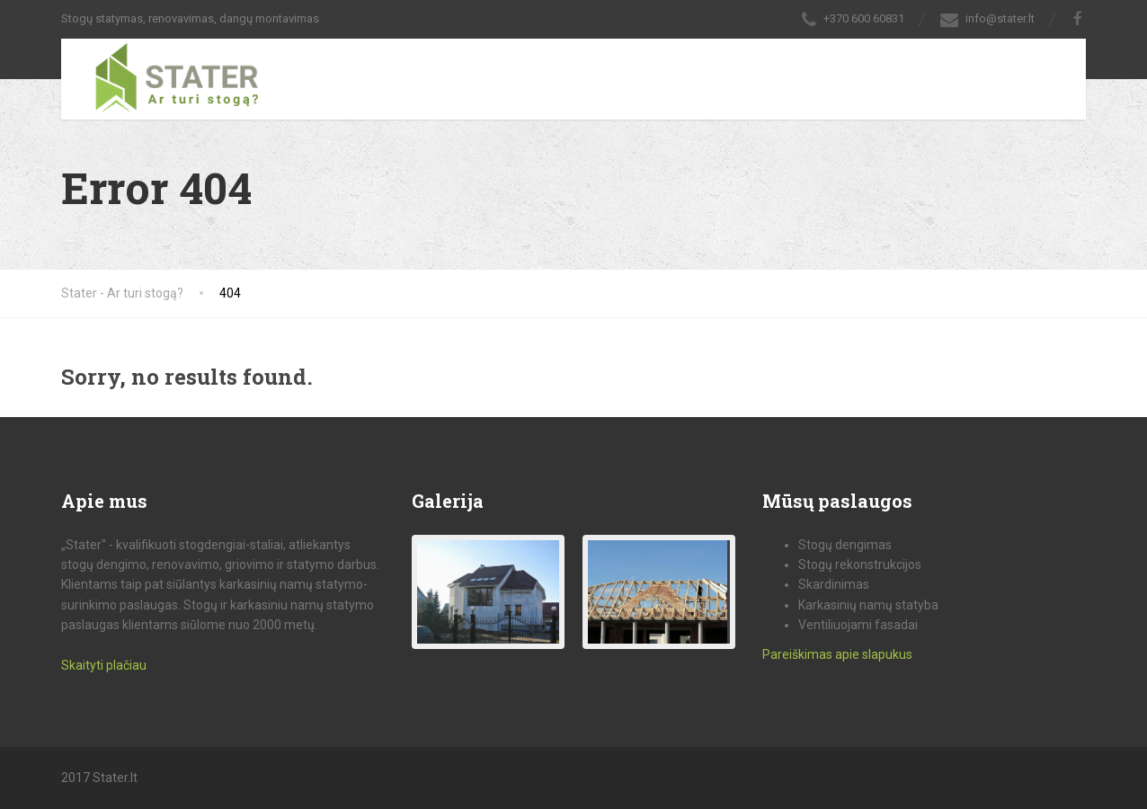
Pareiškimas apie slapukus (837, 654)
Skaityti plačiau (104, 665)
